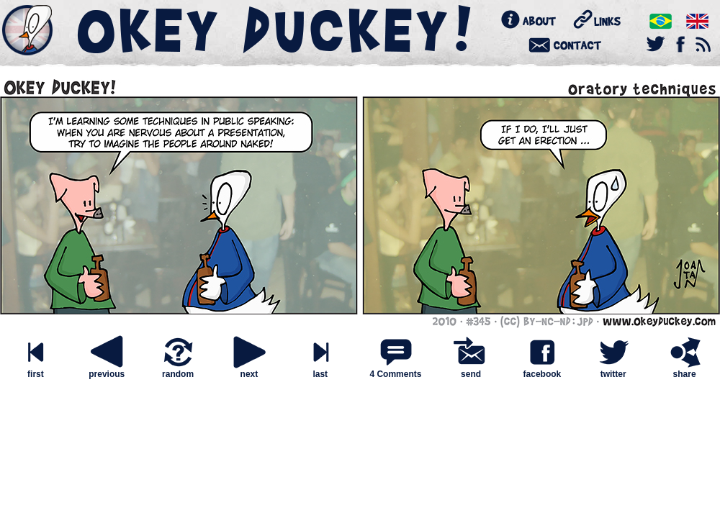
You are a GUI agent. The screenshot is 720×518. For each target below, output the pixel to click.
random (178, 370)
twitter (613, 370)
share (685, 370)
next (249, 370)
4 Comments (395, 374)
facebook (542, 370)
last (320, 370)
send (471, 370)
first (35, 370)
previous (107, 370)
